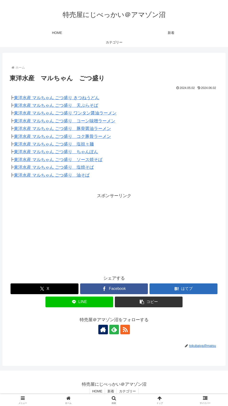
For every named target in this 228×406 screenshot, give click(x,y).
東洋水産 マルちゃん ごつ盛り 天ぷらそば (56, 105)
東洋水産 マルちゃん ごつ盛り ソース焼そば (58, 159)
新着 (110, 391)
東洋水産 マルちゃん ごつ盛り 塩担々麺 (54, 144)
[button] (149, 302)
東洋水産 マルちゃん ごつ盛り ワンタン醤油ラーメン (65, 113)
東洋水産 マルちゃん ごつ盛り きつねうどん (56, 97)
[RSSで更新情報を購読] (125, 329)
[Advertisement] (114, 233)
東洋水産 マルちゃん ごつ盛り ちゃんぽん (56, 151)
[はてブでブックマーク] (183, 288)
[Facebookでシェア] (114, 288)
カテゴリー (127, 391)
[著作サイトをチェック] (103, 329)
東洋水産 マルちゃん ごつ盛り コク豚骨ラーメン (62, 136)
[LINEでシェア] (79, 302)
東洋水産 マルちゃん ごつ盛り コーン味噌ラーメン (64, 121)
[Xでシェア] (44, 288)
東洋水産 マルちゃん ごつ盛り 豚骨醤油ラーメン (62, 128)
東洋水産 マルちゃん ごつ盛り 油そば (51, 175)
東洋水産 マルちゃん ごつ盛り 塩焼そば (54, 167)
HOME (97, 391)
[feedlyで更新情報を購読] (114, 329)
